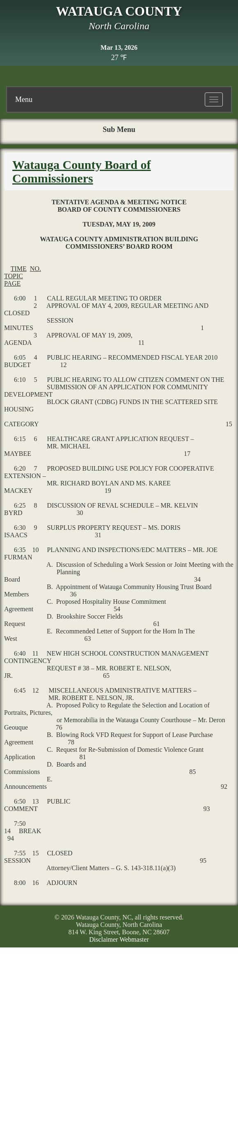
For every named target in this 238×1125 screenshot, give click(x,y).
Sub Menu (119, 129)
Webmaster (134, 939)
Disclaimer (103, 939)
